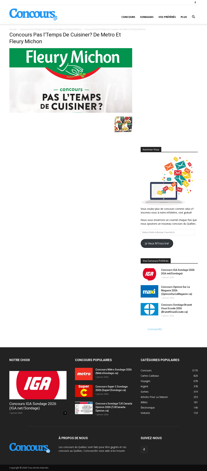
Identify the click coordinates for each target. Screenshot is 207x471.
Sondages (147, 17)
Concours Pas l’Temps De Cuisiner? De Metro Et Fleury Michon (50, 29)
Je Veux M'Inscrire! (157, 243)
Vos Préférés (167, 17)
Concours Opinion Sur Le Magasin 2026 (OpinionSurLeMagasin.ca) (176, 290)
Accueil (12, 29)
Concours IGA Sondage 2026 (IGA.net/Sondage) (32, 406)
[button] (193, 17)
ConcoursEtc (155, 329)
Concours (128, 17)
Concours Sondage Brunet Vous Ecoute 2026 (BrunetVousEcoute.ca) (176, 308)
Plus (184, 17)
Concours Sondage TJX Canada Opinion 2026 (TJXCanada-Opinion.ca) (113, 407)
